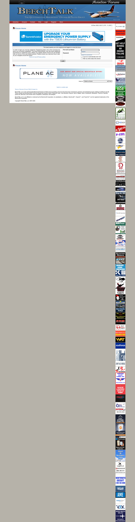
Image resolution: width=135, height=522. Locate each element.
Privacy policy (41, 57)
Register (53, 22)
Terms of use (33, 57)
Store (61, 22)
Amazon (24, 22)
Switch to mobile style (62, 87)
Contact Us (34, 89)
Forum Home (20, 28)
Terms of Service (19, 89)
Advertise (16, 22)
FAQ (39, 22)
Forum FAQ (28, 89)
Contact (32, 22)
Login (46, 22)
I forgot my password (86, 55)
